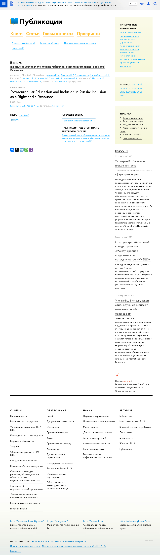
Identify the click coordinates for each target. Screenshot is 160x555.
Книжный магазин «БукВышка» (135, 426)
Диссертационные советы (97, 432)
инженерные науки (129, 49)
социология (133, 62)
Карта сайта (15, 551)
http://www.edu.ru (93, 521)
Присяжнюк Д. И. (18, 81)
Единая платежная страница (25, 502)
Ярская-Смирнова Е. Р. (100, 75)
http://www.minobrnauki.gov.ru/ (27, 521)
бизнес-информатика (130, 32)
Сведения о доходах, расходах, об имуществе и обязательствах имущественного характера (25, 476)
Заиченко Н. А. (61, 81)
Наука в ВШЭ (18, 48)
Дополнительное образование (56, 456)
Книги (16, 33)
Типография (126, 432)
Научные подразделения (96, 415)
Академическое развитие (97, 443)
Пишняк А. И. (98, 78)
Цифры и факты (18, 415)
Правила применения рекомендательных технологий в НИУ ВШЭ (74, 546)
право (123, 62)
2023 (133, 88)
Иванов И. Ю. (33, 106)
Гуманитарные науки (133, 117)
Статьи (33, 33)
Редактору (148, 540)
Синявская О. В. (34, 81)
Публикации (40, 21)
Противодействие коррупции (26, 466)
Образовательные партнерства (56, 475)
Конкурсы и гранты (93, 448)
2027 (133, 84)
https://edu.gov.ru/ (57, 521)
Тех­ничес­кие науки (132, 137)
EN (135, 3)
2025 (122, 88)
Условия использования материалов (68, 541)
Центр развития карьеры (60, 463)
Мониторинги (90, 426)
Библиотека (126, 415)
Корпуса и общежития (22, 441)
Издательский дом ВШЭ (132, 421)
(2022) (86, 138)
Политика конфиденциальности (25, 546)
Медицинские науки (133, 124)
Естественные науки (133, 121)
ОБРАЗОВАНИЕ (56, 410)
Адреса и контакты (40, 541)
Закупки (14, 446)
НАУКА (87, 410)
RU (131, 3)
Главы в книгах (58, 33)
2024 (128, 88)
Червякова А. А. (82, 75)
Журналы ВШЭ (127, 443)
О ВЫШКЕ (16, 410)
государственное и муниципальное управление (129, 39)
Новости (121, 150)
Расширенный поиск (49, 43)
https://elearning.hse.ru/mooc (136, 521)
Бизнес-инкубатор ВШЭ (59, 468)
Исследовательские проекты (99, 421)
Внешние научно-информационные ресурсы (97, 456)
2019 (133, 91)
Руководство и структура (24, 421)
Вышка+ (51, 438)
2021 (122, 91)
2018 (139, 91)
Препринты (88, 33)
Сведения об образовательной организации (26, 487)
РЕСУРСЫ (126, 410)
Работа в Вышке (18, 508)
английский (24, 115)
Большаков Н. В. (67, 75)
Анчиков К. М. (58, 106)
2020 (128, 91)
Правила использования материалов (80, 43)
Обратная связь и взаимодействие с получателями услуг (57, 485)
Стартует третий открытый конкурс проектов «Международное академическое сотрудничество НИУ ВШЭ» (133, 250)
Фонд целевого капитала (24, 460)
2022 (139, 88)
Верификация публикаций (23, 43)
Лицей (50, 415)
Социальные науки (132, 134)
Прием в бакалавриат (58, 432)
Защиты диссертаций (94, 438)
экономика (125, 65)
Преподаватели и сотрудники (26, 435)
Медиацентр (126, 438)
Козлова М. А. (57, 78)
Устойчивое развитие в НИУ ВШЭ (25, 428)
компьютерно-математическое (128, 54)
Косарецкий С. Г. (18, 106)
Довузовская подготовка (60, 421)
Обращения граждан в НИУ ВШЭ (25, 453)
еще (122, 95)
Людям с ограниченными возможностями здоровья (24, 496)
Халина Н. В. (28, 78)
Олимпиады (53, 426)
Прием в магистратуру (59, 443)
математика (126, 59)
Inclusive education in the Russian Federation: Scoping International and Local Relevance (57, 68)
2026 (139, 84)
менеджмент (138, 59)
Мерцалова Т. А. (71, 78)
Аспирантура (54, 448)
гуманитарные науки (130, 45)
